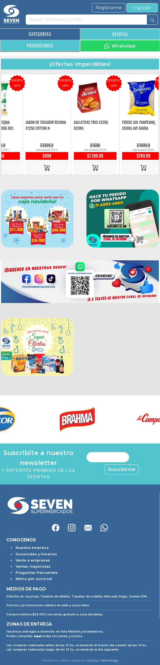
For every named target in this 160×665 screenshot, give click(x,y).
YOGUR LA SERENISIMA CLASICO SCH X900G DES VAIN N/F (38, 127)
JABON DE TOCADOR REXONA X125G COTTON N (88, 125)
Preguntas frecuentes (37, 573)
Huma (92, 660)
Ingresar (142, 7)
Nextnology (110, 660)
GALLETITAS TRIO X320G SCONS (134, 125)
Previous (5, 124)
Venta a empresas (33, 560)
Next (154, 124)
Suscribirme (121, 469)
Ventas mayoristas (33, 566)
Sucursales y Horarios (36, 554)
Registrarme (108, 7)
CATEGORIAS (40, 34)
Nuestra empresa (32, 548)
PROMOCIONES (40, 45)
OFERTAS (120, 34)
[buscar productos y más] (86, 19)
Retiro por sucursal (34, 579)
